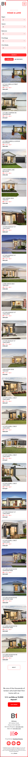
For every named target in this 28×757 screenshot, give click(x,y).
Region (3, 17)
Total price (9, 59)
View (14, 77)
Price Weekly (5, 45)
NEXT (14, 667)
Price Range (5, 38)
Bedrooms (4, 31)
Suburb (3, 24)
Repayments (19, 59)
